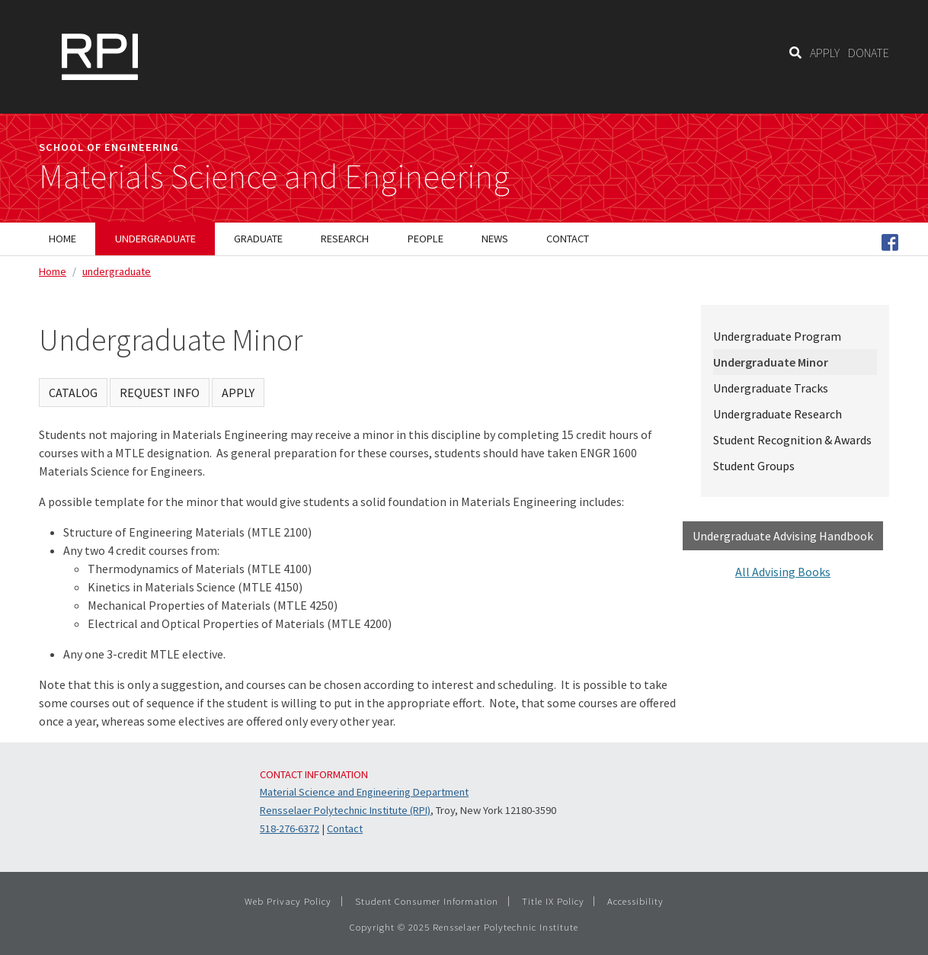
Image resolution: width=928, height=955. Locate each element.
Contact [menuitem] (567, 238)
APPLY (825, 52)
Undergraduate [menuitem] (155, 238)
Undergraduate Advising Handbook (783, 535)
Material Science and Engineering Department (364, 792)
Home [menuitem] (62, 238)
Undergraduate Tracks (770, 388)
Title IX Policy (553, 901)
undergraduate (116, 271)
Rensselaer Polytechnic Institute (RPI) (345, 810)
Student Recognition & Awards (792, 439)
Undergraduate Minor (770, 362)
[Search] (795, 52)
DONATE (868, 52)
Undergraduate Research (777, 413)
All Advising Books (782, 571)
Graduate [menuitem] (258, 238)
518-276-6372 (289, 828)
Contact (345, 828)
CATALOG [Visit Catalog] (73, 392)
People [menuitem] (425, 238)
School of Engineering (109, 147)
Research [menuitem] (345, 238)
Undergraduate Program (777, 336)
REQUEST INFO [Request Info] (160, 392)
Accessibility (635, 901)
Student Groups (754, 465)
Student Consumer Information (426, 901)
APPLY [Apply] (238, 392)
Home (52, 271)
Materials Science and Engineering (274, 176)
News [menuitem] (495, 238)
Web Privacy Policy (288, 901)
